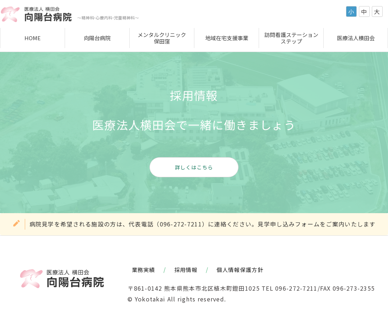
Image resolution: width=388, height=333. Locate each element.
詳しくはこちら (194, 167)
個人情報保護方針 (240, 269)
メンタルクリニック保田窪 (162, 38)
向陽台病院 (97, 38)
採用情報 (186, 269)
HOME (32, 38)
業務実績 (143, 269)
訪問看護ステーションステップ (291, 38)
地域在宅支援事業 (226, 38)
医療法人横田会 (356, 38)
